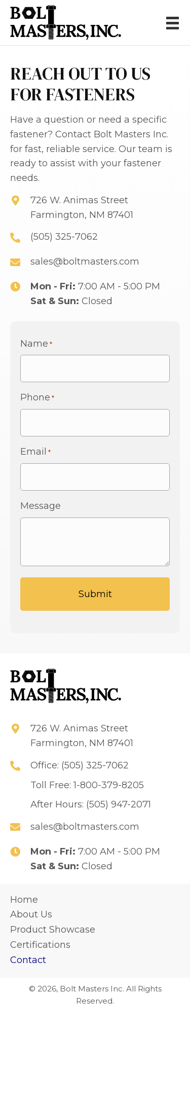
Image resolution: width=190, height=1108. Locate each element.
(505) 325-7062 (64, 236)
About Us (31, 914)
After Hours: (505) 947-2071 (90, 804)
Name (36, 344)
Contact (28, 960)
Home (24, 899)
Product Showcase (52, 929)
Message (40, 505)
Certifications (40, 944)
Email (35, 452)
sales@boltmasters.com (84, 261)
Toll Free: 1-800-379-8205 (87, 785)
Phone (37, 397)
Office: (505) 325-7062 (79, 765)
